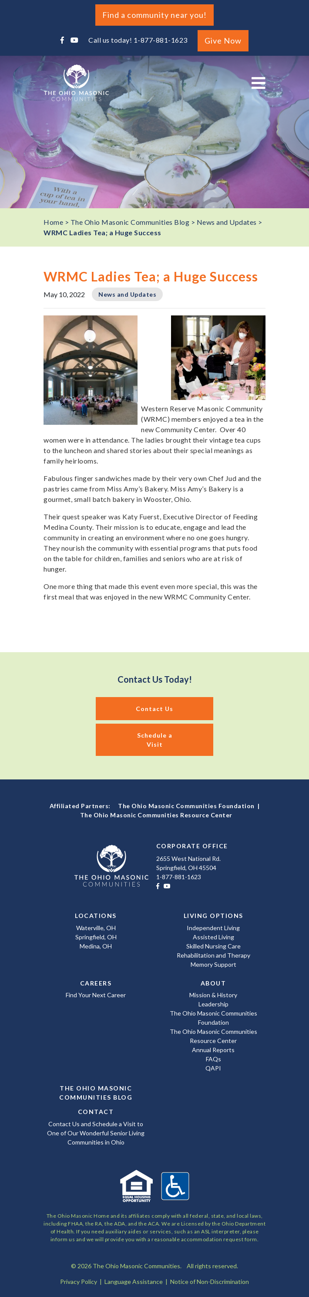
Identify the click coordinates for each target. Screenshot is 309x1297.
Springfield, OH (96, 937)
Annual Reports (213, 1049)
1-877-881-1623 (161, 40)
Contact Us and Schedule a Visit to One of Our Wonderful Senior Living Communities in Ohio (95, 1133)
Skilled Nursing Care (213, 946)
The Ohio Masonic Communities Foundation (186, 805)
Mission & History (213, 995)
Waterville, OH (96, 927)
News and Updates (127, 294)
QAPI (213, 1068)
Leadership (213, 1004)
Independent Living (213, 927)
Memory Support (213, 964)
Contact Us (154, 708)
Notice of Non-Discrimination (209, 1281)
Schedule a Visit (154, 739)
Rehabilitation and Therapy (213, 955)
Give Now (223, 40)
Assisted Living (213, 937)
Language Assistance (133, 1281)
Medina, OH (96, 946)
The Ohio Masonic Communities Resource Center (156, 815)
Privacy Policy (78, 1281)
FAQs (213, 1059)
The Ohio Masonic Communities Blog (95, 1092)
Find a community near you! (154, 15)
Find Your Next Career (96, 995)
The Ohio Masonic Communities (76, 82)
